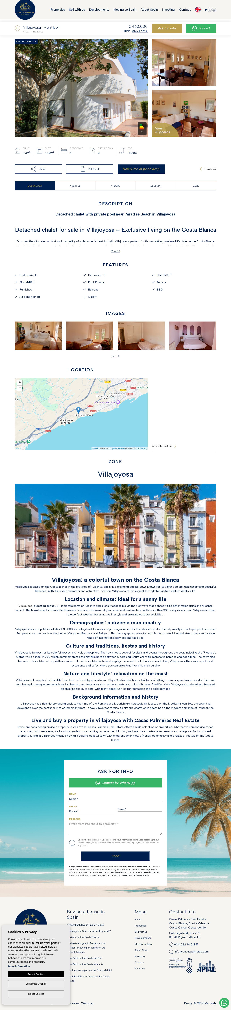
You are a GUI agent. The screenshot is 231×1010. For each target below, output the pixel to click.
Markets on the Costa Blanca (83, 937)
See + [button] (115, 356)
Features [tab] (75, 185)
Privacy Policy (84, 843)
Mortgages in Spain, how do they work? (89, 931)
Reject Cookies (36, 993)
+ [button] (20, 383)
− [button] (20, 388)
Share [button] (38, 169)
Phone (73, 806)
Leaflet (95, 448)
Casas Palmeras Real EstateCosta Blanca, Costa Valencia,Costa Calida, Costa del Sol (189, 923)
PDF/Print (90, 169)
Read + (115, 251)
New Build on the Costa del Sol (84, 958)
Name (72, 794)
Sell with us (77, 11)
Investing (168, 11)
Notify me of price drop (141, 169)
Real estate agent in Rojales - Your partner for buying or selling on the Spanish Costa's (86, 947)
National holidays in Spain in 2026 (85, 925)
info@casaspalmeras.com (192, 951)
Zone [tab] (196, 185)
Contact (185, 11)
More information (19, 966)
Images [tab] (115, 185)
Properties (58, 11)
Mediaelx (210, 1003)
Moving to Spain (125, 11)
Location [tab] (156, 185)
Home (138, 919)
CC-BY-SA (141, 448)
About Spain (149, 11)
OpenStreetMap (118, 448)
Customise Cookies (36, 983)
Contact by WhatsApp (115, 782)
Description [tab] (35, 185)
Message (74, 819)
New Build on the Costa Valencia (85, 964)
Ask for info (167, 28)
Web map (87, 1003)
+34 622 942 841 (186, 944)
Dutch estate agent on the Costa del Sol (89, 970)
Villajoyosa (25, 606)
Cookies (73, 1003)
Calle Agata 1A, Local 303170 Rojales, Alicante (184, 935)
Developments (99, 11)
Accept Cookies (36, 974)
